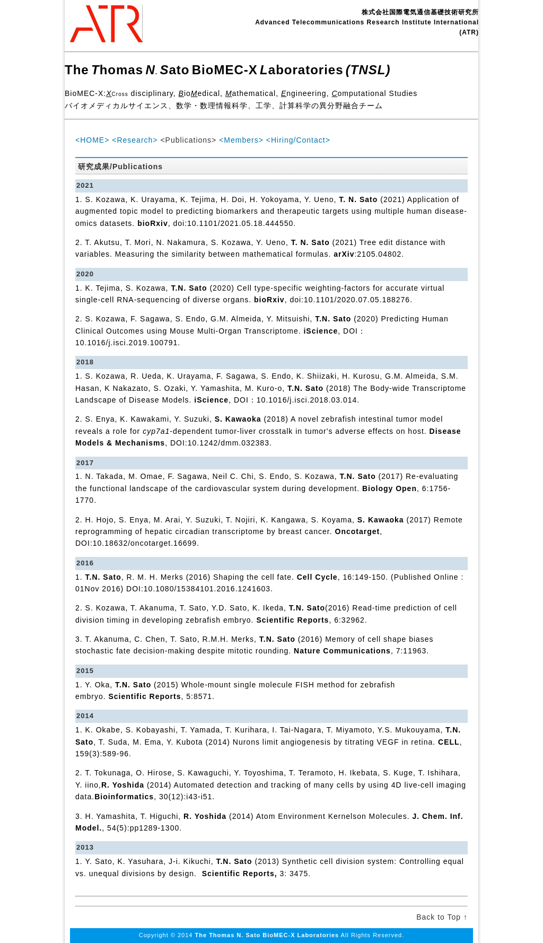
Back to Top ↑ (442, 917)
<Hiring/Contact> (298, 140)
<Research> (134, 140)
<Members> (241, 140)
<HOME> (92, 140)
